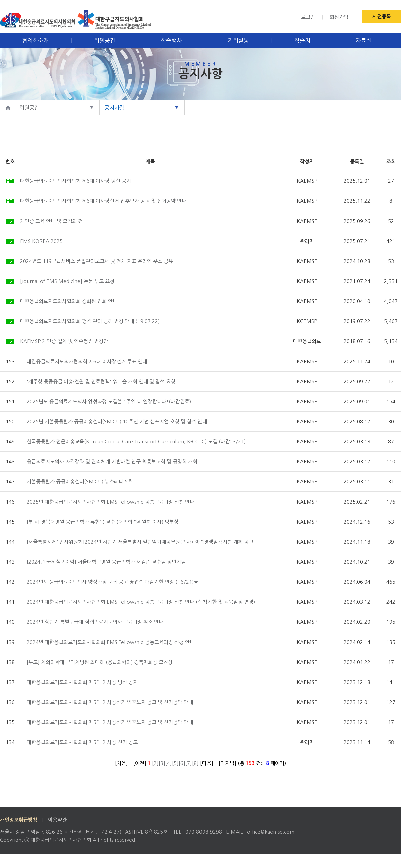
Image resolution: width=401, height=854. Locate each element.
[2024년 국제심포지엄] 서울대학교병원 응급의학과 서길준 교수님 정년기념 (106, 561)
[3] (162, 763)
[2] (155, 763)
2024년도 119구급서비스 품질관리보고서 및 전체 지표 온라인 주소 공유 (96, 261)
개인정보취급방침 (18, 819)
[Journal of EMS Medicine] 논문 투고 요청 (67, 281)
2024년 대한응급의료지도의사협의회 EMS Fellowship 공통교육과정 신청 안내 (110, 642)
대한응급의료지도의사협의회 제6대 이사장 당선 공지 (75, 180)
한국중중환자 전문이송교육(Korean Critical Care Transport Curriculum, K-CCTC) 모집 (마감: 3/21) (136, 441)
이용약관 (57, 819)
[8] (195, 763)
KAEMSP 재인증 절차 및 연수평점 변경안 (64, 341)
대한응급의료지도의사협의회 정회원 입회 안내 (68, 301)
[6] (182, 763)
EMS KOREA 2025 (41, 241)
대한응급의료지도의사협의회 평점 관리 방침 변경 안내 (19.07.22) (90, 321)
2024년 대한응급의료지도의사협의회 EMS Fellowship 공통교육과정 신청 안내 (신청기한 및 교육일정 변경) (141, 601)
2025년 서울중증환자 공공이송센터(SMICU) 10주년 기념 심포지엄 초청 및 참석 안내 (117, 421)
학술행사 (171, 40)
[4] (168, 763)
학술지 (302, 40)
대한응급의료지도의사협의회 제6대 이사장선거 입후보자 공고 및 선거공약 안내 (103, 200)
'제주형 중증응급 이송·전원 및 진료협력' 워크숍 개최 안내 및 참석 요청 (101, 381)
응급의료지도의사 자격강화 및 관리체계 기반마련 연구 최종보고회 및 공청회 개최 (112, 461)
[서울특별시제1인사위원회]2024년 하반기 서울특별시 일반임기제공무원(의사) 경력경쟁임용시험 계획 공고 (140, 541)
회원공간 (104, 40)
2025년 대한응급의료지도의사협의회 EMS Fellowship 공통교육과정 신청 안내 (110, 501)
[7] (188, 763)
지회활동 (238, 40)
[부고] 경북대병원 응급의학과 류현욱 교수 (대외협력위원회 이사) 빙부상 (103, 521)
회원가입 (339, 17)
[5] (175, 763)
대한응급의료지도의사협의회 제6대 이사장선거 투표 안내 (87, 361)
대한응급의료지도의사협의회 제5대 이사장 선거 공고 (82, 742)
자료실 (364, 40)
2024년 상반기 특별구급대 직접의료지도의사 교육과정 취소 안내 (95, 621)
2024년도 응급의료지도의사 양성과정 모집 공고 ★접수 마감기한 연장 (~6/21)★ (112, 581)
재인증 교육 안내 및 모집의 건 (51, 221)
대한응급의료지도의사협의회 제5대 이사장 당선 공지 (82, 682)
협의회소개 (35, 40)
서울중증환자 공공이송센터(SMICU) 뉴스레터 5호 (79, 481)
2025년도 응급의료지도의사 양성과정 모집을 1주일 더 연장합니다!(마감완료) (109, 401)
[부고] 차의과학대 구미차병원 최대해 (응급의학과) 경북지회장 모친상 (100, 662)
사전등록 (381, 16)
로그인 (308, 17)
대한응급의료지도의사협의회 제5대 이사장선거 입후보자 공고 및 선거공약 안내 (110, 702)
